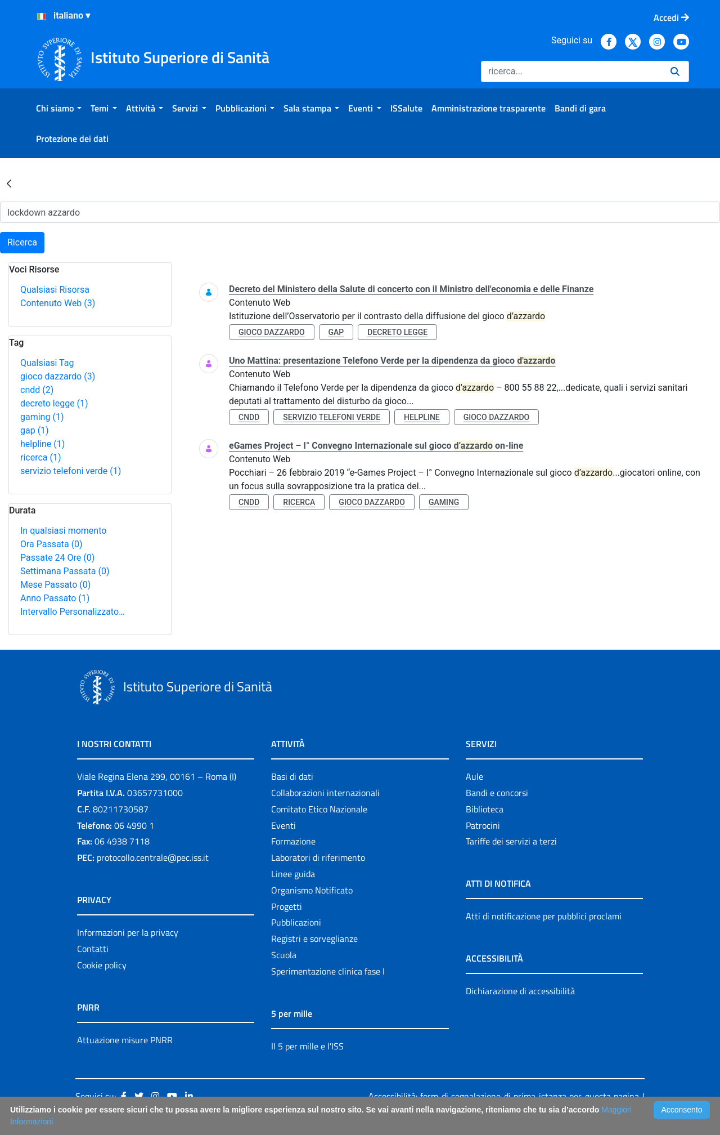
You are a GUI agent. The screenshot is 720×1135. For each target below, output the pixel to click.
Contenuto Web (57, 303)
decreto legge (54, 403)
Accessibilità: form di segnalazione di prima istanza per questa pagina (503, 1096)
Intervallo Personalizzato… (72, 611)
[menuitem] (59, 108)
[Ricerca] (571, 71)
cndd (36, 390)
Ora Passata (51, 544)
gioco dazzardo (57, 376)
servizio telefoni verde (70, 471)
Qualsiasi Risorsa (54, 289)
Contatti (93, 948)
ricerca (40, 457)
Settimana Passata (64, 571)
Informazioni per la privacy (127, 932)
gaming (42, 417)
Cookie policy (102, 965)
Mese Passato (55, 584)
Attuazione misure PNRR (125, 1040)
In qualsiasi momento (63, 530)
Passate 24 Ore (57, 557)
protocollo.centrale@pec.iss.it (153, 857)
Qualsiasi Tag (47, 363)
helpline (42, 444)
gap (34, 430)
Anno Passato (54, 598)
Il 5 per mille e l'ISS (307, 1046)
